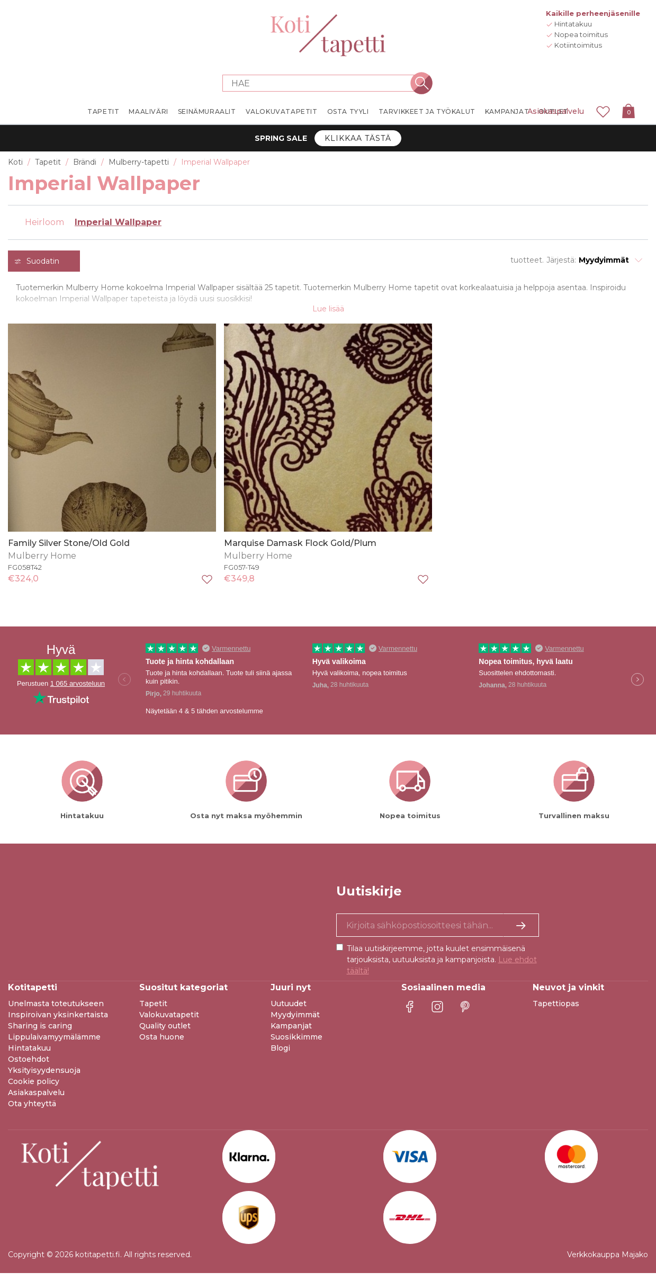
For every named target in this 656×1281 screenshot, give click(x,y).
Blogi (280, 1056)
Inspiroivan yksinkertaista (58, 1022)
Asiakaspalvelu (555, 111)
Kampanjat (291, 1033)
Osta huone (161, 1045)
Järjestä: (561, 260)
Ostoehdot (28, 1067)
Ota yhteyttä (32, 1111)
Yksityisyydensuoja (44, 1078)
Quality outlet (165, 1033)
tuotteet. (527, 260)
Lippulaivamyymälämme (54, 1045)
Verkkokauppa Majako (607, 1262)
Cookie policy (33, 1089)
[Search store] (321, 83)
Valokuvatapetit (169, 1022)
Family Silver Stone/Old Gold (69, 550)
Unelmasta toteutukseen (56, 1011)
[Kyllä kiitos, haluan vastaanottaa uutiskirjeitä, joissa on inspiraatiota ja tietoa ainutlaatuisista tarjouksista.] (437, 933)
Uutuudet (289, 1011)
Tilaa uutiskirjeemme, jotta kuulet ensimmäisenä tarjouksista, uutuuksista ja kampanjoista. (442, 967)
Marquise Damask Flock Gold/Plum (300, 550)
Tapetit (153, 1011)
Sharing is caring (40, 1033)
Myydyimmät (295, 1022)
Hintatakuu (29, 1056)
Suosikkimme (296, 1045)
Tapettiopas (556, 1011)
